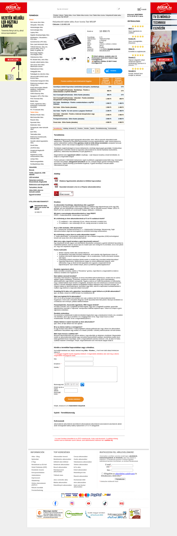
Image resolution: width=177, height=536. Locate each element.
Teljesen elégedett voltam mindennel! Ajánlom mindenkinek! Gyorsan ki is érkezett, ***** (138, 60)
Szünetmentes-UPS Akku (38, 42)
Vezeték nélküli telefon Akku (39, 62)
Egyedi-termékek (35, 195)
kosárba (113, 71)
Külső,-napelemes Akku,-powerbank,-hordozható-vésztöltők (38, 105)
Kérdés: (57, 367)
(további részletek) (113, 49)
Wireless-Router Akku (37, 115)
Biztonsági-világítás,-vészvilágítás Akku (37, 53)
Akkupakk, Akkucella (37, 25)
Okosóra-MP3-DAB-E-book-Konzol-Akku (39, 77)
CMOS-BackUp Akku (37, 93)
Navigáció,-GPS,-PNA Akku (39, 96)
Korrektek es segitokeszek (138, 48)
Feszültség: (91, 37)
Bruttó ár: (90, 31)
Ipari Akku (33, 132)
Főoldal (55, 15)
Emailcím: (57, 364)
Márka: (89, 47)
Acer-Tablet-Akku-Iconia (80, 15)
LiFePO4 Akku (35, 148)
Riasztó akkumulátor (81, 476)
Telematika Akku (35, 134)
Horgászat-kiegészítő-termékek (37, 151)
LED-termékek (34, 177)
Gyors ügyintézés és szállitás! (138, 29)
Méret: (89, 44)
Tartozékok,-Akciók (35, 187)
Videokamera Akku (36, 57)
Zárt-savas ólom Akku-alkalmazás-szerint (37, 65)
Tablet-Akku (68, 15)
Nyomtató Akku (35, 122)
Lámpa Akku (34, 159)
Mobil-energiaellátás (36, 161)
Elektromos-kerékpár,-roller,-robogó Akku (39, 84)
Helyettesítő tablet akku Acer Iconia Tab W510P (42, 207)
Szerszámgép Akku (36, 30)
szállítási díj (108, 440)
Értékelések (134, 21)
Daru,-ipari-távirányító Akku (39, 44)
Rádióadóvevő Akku (36, 69)
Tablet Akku (34, 112)
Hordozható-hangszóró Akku (39, 81)
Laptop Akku (34, 32)
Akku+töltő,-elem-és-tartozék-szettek (36, 191)
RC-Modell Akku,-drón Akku (39, 59)
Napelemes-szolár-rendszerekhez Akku (36, 155)
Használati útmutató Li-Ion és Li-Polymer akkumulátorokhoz (77, 187)
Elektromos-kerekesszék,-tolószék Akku (38, 137)
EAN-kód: (90, 51)
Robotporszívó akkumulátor (59, 470)
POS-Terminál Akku (36, 99)
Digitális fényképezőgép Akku (39, 35)
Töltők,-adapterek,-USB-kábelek (37, 173)
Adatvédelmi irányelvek (77, 406)
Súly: (89, 46)
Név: (55, 359)
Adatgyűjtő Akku (35, 71)
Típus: (89, 40)
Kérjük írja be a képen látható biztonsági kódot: (59, 390)
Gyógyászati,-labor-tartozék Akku (39, 128)
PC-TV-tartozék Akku (37, 110)
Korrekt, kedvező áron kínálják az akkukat (138, 71)
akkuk (75, 524)
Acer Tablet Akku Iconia (97, 15)
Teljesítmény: (91, 39)
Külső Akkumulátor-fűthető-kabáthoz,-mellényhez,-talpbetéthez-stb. (39, 89)
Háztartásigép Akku (36, 27)
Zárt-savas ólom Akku (37, 22)
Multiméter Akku (35, 125)
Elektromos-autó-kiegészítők (39, 184)
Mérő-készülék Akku (36, 117)
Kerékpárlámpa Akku (37, 164)
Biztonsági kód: (59, 384)
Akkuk (31, 19)
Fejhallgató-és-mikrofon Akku (39, 74)
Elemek (31, 170)
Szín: (89, 42)
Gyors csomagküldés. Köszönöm (138, 39)
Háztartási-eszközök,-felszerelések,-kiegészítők (38, 181)
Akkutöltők (33, 167)
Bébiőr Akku (34, 101)
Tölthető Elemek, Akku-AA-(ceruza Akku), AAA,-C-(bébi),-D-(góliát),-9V (39, 48)
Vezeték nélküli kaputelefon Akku (39, 142)
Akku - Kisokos (89, 350)
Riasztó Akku (34, 120)
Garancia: (90, 49)
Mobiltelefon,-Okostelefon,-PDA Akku (39, 38)
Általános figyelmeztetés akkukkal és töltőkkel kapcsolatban (77, 181)
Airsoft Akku (34, 145)
